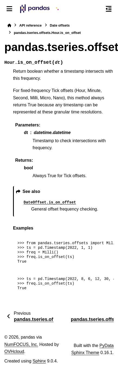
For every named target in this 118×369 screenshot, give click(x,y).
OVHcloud (14, 351)
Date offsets (60, 25)
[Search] (97, 9)
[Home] (9, 25)
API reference (30, 25)
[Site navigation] (9, 8)
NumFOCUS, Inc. (21, 344)
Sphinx (39, 361)
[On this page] (109, 8)
